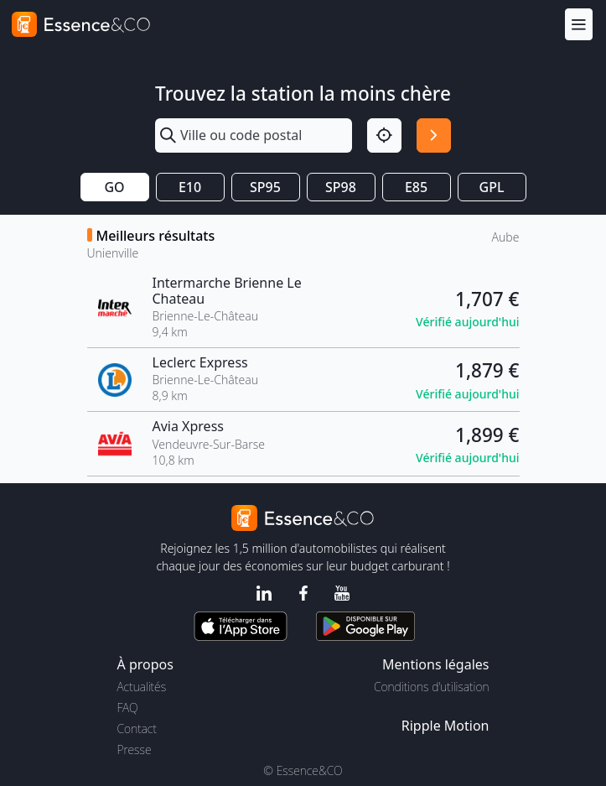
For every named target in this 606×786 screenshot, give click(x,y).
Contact (137, 729)
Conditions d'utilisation (431, 687)
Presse (134, 749)
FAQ (127, 708)
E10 (190, 187)
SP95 (265, 187)
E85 (416, 187)
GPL (492, 187)
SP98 (340, 187)
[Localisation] (384, 135)
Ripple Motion (445, 725)
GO (114, 187)
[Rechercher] (434, 135)
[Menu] (579, 23)
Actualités (142, 687)
